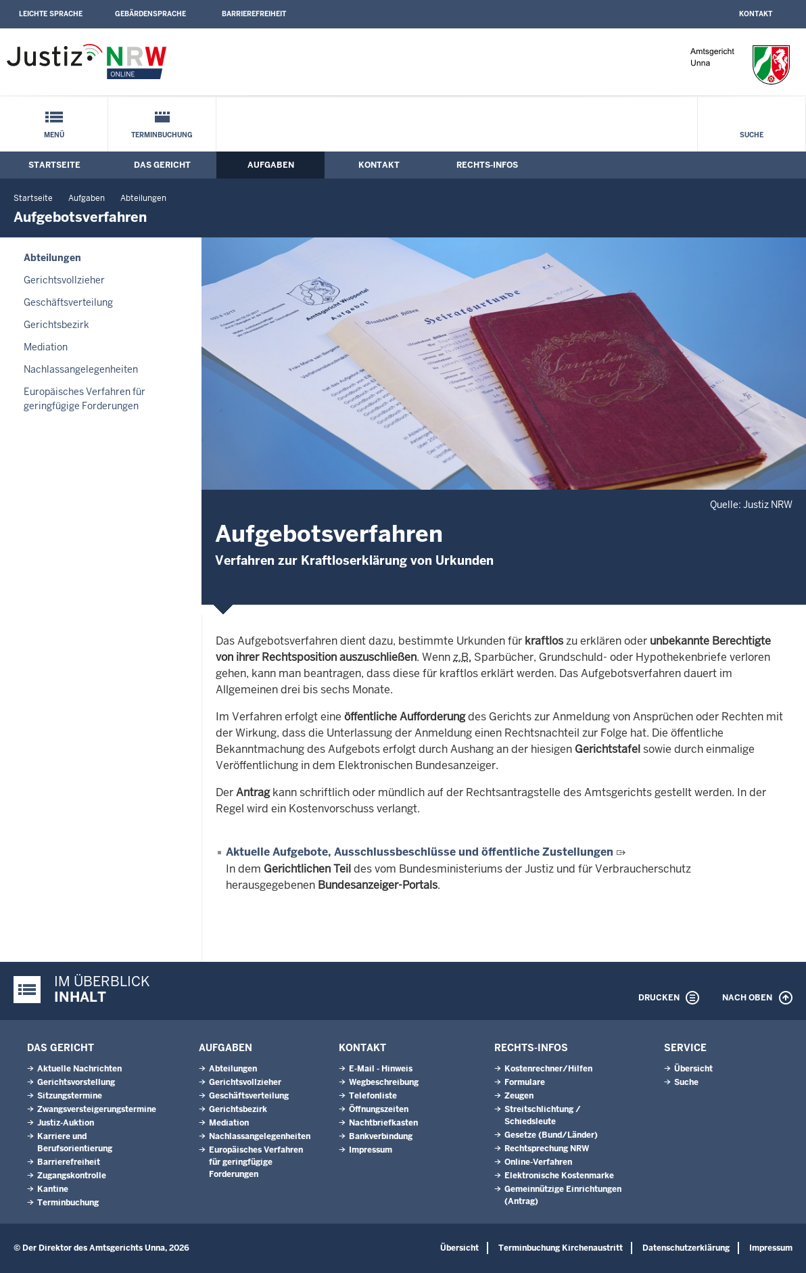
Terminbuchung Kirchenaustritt (560, 1248)
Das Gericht (162, 165)
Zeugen (519, 1095)
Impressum (370, 1149)
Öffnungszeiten (378, 1109)
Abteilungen (143, 198)
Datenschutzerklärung (686, 1248)
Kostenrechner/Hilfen (548, 1068)
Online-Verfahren (538, 1162)
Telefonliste (373, 1095)
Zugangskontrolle (71, 1175)
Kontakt (755, 13)
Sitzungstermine (69, 1095)
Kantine (52, 1189)
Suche (751, 135)
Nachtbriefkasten (383, 1122)
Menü (54, 135)
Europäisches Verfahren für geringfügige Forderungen (84, 399)
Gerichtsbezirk (56, 325)
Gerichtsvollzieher (64, 280)
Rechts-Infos (487, 165)
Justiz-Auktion (65, 1122)
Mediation (46, 347)
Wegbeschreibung (384, 1082)
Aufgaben (270, 165)
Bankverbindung (380, 1136)
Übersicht (693, 1068)
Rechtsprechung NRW (546, 1148)
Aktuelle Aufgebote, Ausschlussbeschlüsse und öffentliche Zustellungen (419, 852)
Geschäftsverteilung (68, 302)
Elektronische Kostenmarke (559, 1175)
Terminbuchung (162, 135)
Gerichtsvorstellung (76, 1082)
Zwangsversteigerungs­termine (96, 1109)
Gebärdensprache (150, 13)
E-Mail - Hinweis (380, 1068)
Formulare (524, 1082)
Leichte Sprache (50, 13)
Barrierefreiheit (254, 13)
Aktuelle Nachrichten (79, 1068)
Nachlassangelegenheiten (81, 369)
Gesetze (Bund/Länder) (551, 1135)
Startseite (54, 165)
